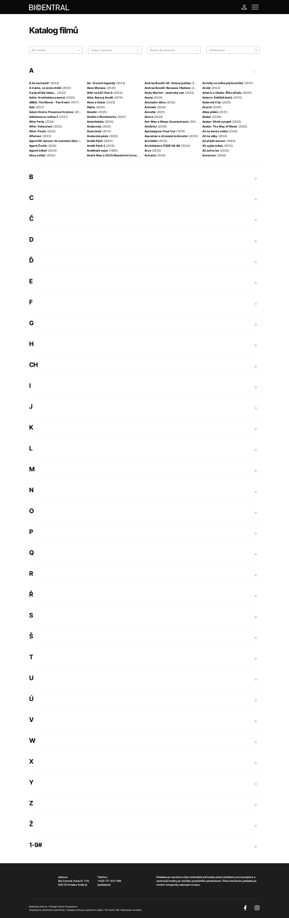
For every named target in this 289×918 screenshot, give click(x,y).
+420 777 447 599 (109, 880)
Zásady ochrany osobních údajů (85, 910)
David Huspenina (67, 906)
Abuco (44, 906)
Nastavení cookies (131, 910)
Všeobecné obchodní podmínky (47, 910)
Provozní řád (112, 910)
